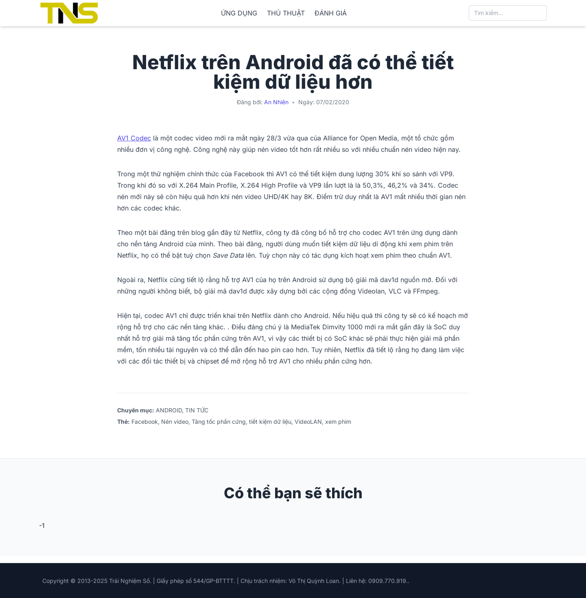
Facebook (144, 421)
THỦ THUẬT (286, 13)
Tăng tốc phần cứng (219, 421)
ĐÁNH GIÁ (331, 13)
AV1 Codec (134, 138)
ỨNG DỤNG (239, 13)
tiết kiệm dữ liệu (270, 421)
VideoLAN (308, 421)
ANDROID (169, 410)
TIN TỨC (196, 410)
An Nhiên (276, 102)
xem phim (338, 421)
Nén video (174, 421)
